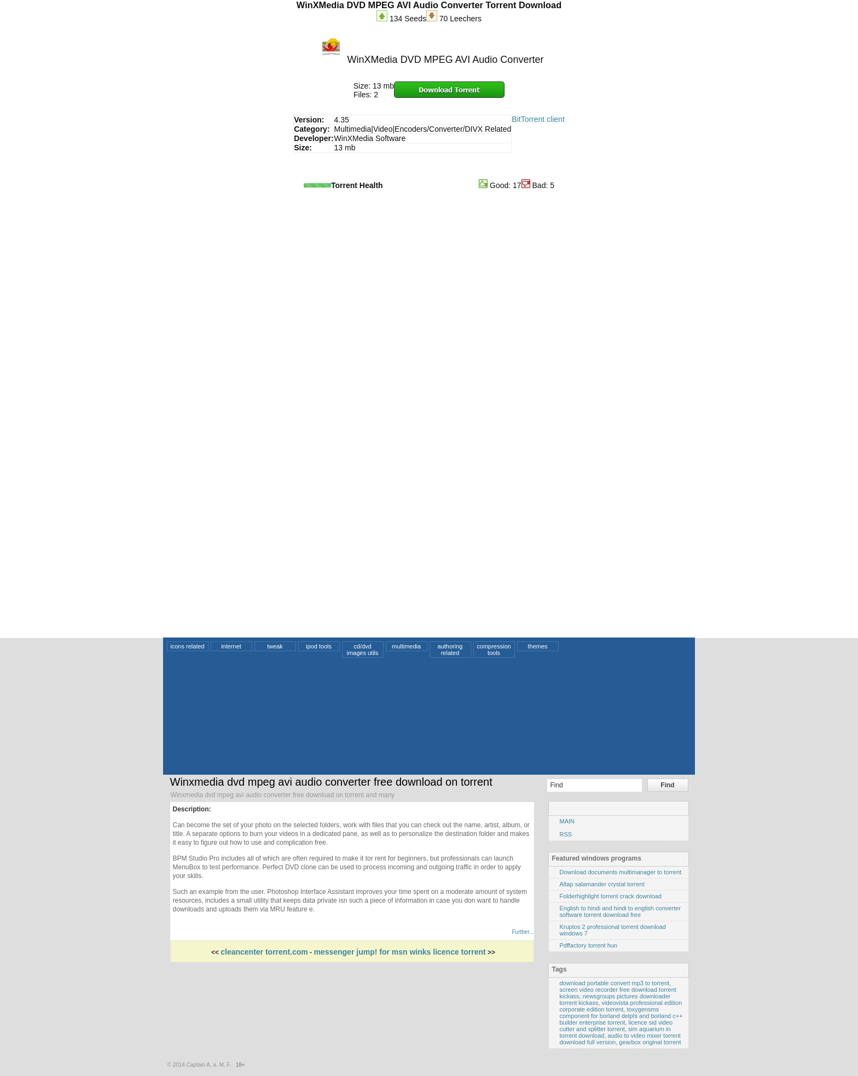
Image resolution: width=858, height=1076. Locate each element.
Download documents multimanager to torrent (621, 872)
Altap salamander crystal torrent (602, 884)
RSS (566, 834)
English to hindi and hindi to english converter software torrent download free (620, 911)
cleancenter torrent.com (264, 952)
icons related (187, 646)
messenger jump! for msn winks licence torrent (399, 952)
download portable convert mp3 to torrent (615, 983)
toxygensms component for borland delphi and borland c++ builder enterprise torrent (621, 1016)
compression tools (494, 649)
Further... (523, 932)
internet (231, 646)
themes (537, 646)
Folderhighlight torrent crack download (611, 896)
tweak (275, 646)
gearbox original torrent (650, 1042)
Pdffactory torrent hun (589, 945)
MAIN (567, 821)
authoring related (450, 649)
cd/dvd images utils (362, 649)
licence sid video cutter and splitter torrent (616, 1025)
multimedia (406, 646)
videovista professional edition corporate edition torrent (621, 1006)
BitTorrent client (538, 119)
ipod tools (319, 646)
